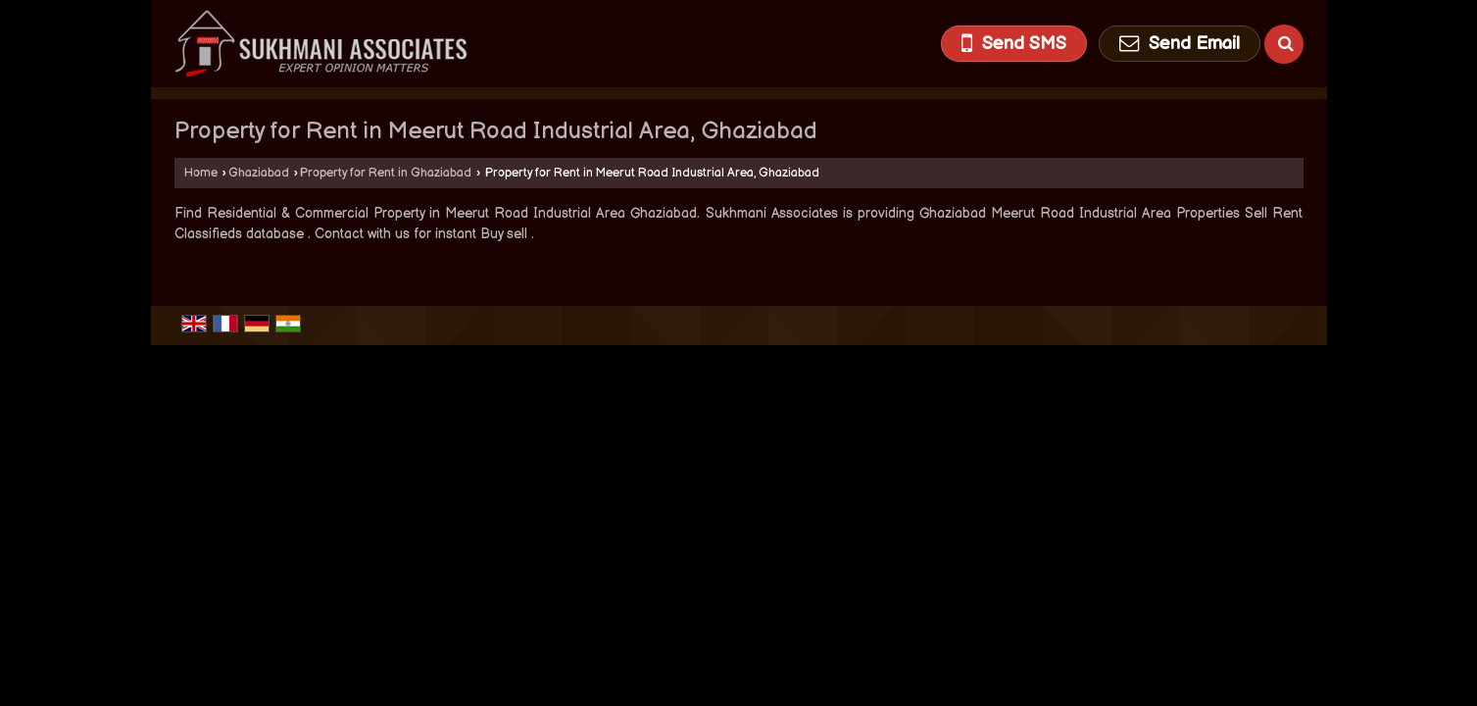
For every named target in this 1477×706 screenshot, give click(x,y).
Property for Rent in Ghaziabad (385, 173)
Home (201, 173)
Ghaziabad (258, 173)
